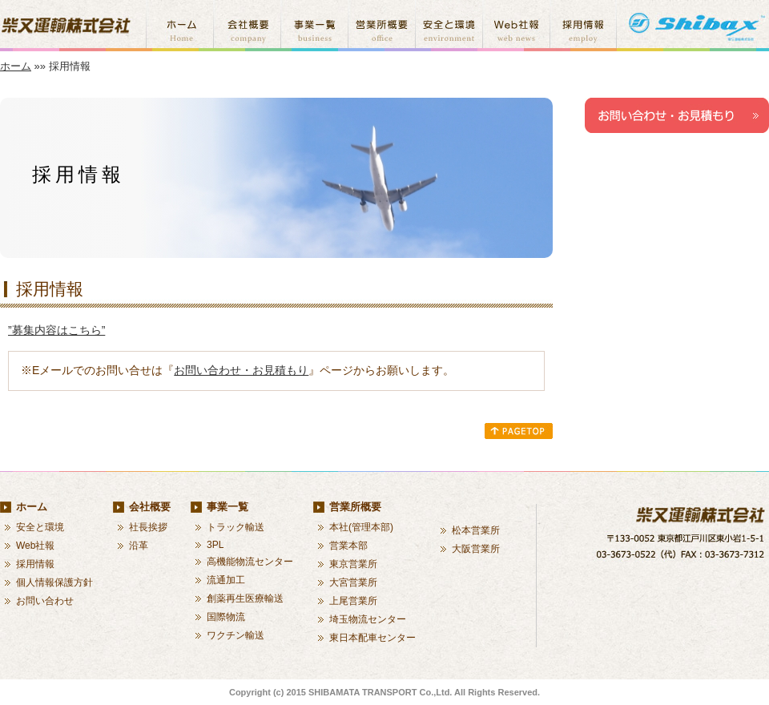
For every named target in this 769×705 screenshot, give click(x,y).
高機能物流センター (250, 561)
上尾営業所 (353, 600)
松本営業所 (476, 530)
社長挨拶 (148, 527)
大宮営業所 (353, 582)
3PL (215, 544)
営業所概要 (355, 507)
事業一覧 (227, 507)
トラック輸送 (235, 527)
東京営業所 (353, 564)
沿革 (138, 545)
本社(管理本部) (361, 527)
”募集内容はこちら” (56, 330)
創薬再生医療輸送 (245, 598)
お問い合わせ (45, 600)
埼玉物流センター (367, 619)
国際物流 (226, 616)
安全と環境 (40, 527)
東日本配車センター (372, 637)
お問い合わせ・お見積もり (241, 370)
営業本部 (348, 545)
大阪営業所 (476, 548)
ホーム (15, 66)
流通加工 (226, 580)
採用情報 (35, 564)
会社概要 (150, 507)
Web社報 (35, 545)
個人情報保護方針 (54, 582)
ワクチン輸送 (235, 635)
